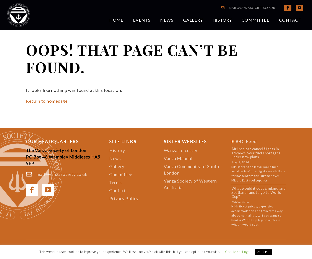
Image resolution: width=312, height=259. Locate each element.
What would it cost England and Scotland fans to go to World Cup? (258, 192)
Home (116, 20)
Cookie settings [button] (237, 252)
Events (142, 20)
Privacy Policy (123, 198)
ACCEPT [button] (263, 252)
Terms (115, 182)
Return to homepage (47, 101)
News (166, 20)
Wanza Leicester (181, 150)
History (222, 20)
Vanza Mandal (178, 158)
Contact (290, 20)
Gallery (193, 20)
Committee (256, 20)
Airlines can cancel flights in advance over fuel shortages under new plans (256, 153)
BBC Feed (246, 141)
